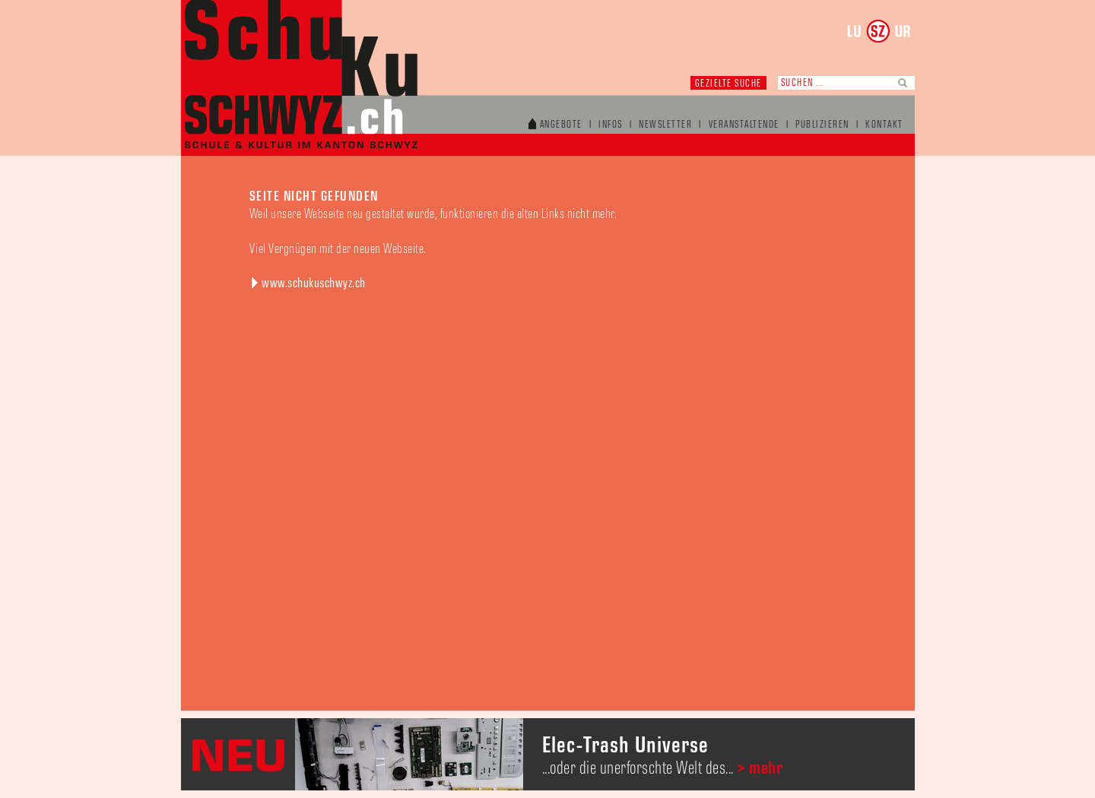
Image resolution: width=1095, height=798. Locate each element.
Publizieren (822, 125)
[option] (548, 754)
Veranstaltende (744, 125)
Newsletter (665, 125)
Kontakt (884, 125)
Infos (610, 125)
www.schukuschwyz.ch (314, 283)
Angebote (561, 125)
